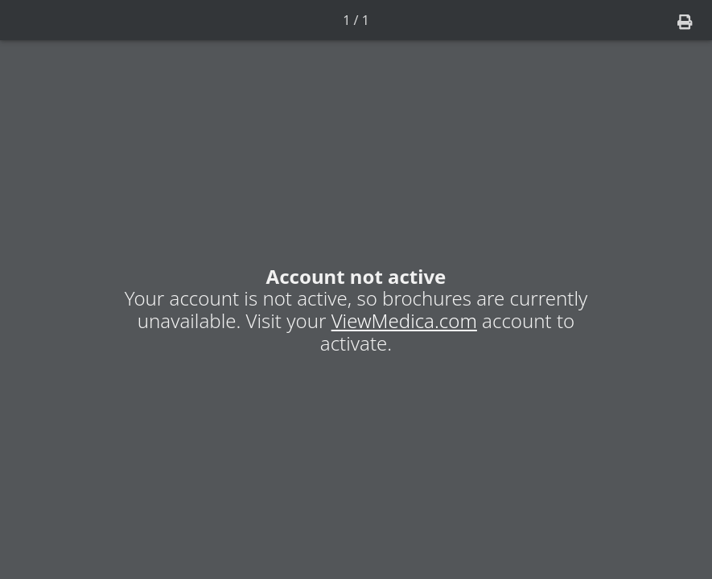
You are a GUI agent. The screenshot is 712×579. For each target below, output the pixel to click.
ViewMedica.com (404, 320)
